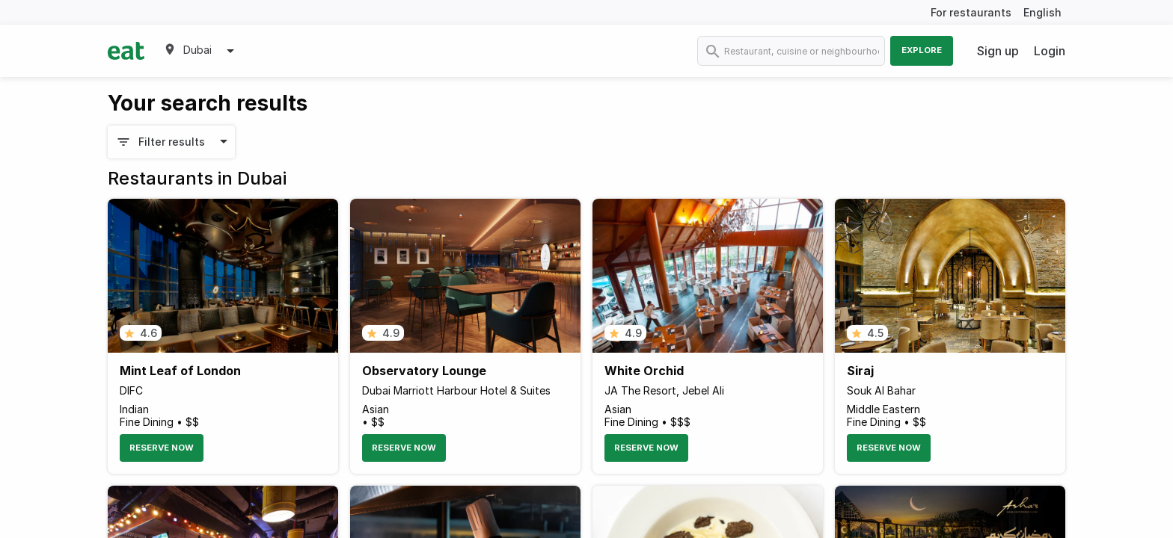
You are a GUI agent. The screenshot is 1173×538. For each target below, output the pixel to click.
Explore (921, 50)
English (1042, 12)
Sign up (998, 50)
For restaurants (971, 12)
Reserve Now (161, 447)
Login (1049, 50)
